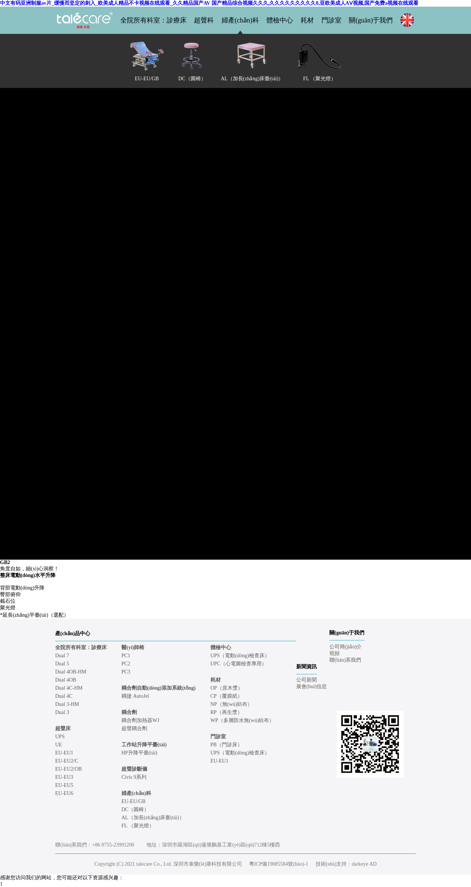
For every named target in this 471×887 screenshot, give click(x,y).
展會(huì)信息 (311, 686)
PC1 (125, 655)
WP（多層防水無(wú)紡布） (242, 720)
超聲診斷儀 (134, 769)
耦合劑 (129, 712)
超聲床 (63, 728)
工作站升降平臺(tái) (144, 744)
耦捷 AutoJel (135, 696)
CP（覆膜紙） (226, 696)
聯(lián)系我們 (345, 660)
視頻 (334, 653)
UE (58, 744)
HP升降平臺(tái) (139, 753)
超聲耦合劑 (134, 728)
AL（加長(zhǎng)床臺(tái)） (152, 817)
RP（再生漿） (226, 712)
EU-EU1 (64, 753)
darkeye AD (364, 864)
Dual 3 (62, 712)
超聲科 (204, 20)
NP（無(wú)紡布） (231, 704)
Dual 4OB (65, 680)
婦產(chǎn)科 (240, 20)
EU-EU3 (64, 777)
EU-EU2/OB (68, 769)
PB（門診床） (226, 744)
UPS (60, 736)
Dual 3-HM (67, 704)
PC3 (125, 672)
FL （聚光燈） (137, 825)
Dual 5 (62, 663)
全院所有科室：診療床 (153, 20)
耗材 (307, 20)
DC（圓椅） (135, 809)
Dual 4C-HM (68, 688)
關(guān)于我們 (371, 20)
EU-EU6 (64, 793)
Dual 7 (62, 655)
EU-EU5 (64, 785)
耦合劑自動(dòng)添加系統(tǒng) (158, 688)
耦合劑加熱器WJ (140, 720)
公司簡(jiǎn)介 (345, 647)
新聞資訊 (306, 666)
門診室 (331, 20)
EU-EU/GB (133, 801)
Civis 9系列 (133, 777)
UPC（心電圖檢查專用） (238, 663)
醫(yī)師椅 (132, 647)
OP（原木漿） (226, 688)
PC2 (125, 663)
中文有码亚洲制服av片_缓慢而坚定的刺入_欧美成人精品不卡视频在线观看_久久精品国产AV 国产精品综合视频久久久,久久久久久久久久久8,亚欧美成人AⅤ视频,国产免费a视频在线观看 (209, 3)
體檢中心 (279, 20)
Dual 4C (63, 696)
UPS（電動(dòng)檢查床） (240, 655)
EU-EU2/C (66, 761)
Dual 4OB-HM (70, 672)
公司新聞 (306, 680)
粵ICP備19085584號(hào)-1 (278, 864)
